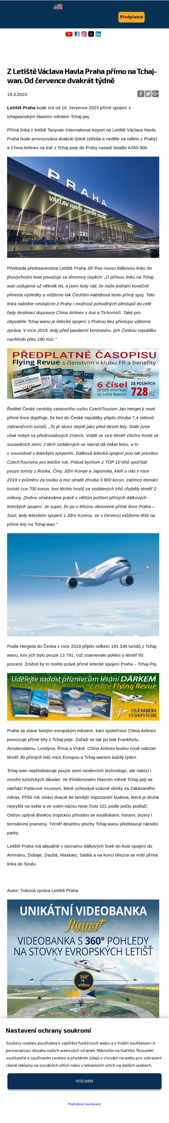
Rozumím (84, 1081)
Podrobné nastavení (84, 1104)
